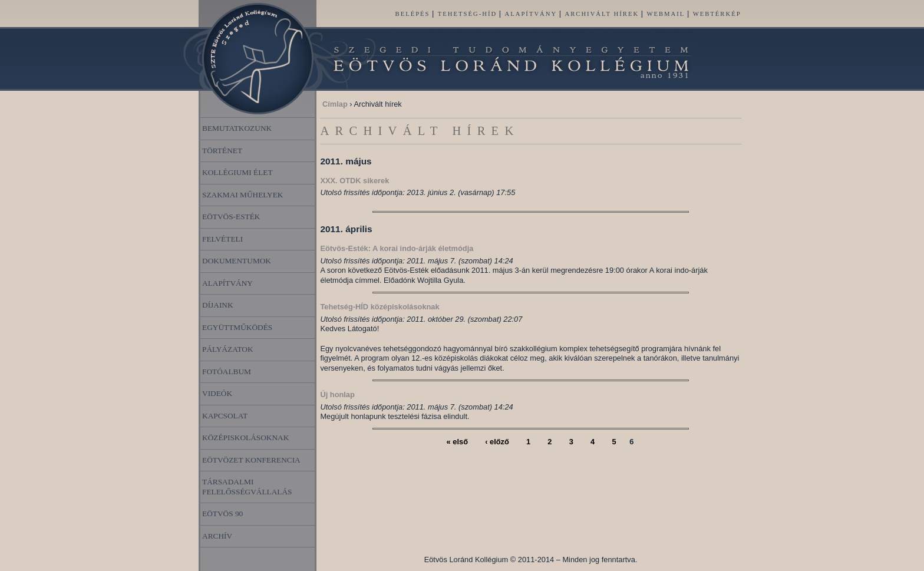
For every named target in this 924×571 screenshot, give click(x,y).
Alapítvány (531, 14)
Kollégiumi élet (237, 172)
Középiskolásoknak (245, 437)
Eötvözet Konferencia (251, 460)
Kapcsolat (225, 415)
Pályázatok (227, 349)
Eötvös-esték (231, 216)
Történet (222, 150)
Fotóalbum (226, 371)
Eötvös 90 (222, 513)
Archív (217, 536)
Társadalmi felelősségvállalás (247, 486)
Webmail (665, 14)
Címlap (335, 104)
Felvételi (222, 239)
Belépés (412, 14)
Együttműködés (237, 327)
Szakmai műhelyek (242, 194)
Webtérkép (717, 14)
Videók (217, 393)
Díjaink (217, 305)
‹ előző (497, 441)
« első (457, 441)
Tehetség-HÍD (467, 14)
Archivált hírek (602, 14)
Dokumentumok (236, 260)
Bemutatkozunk (237, 128)
